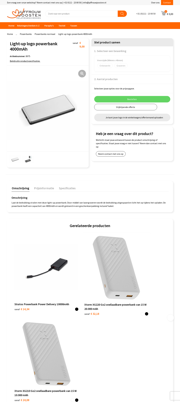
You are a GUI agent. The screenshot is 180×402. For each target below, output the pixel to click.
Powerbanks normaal (45, 34)
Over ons (155, 2)
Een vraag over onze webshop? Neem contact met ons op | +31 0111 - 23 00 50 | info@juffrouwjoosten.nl (56, 2)
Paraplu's (49, 25)
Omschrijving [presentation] (20, 188)
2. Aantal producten (106, 79)
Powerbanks (26, 34)
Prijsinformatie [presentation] (43, 188)
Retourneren (58, 338)
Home (11, 25)
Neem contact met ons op (110, 153)
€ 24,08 (100, 286)
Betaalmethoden (60, 334)
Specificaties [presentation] (65, 188)
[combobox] (81, 14)
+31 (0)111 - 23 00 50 (146, 13)
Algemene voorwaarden (104, 317)
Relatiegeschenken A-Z (28, 25)
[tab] (20, 188)
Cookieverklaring (101, 321)
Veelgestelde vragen (62, 329)
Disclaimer (98, 329)
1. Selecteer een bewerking (110, 51)
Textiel (61, 25)
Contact (167, 2)
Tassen (73, 25)
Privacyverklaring (101, 325)
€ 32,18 (61, 286)
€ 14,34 (21, 282)
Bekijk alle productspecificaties (26, 61)
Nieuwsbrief (58, 325)
